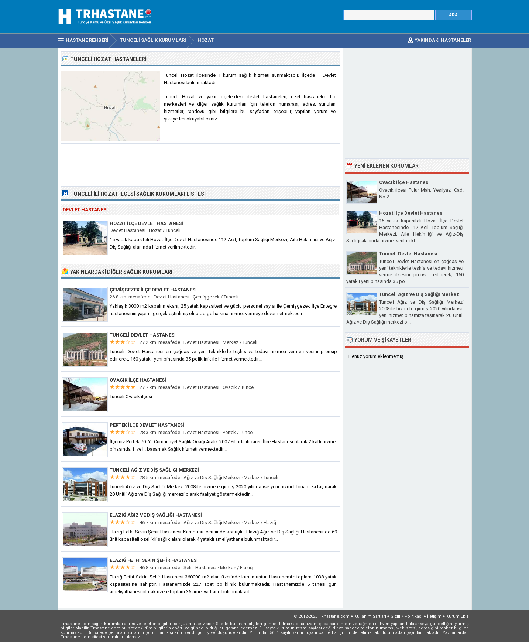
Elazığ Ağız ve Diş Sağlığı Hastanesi (156, 515)
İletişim (434, 616)
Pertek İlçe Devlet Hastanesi (147, 425)
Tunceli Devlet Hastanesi (143, 335)
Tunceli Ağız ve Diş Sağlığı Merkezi (154, 470)
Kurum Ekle (457, 616)
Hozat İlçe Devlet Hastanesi (146, 223)
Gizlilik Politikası (406, 616)
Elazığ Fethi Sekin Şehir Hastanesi (154, 560)
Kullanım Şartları (370, 616)
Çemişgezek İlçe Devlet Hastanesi (153, 290)
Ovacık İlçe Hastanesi (138, 380)
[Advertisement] (200, 164)
